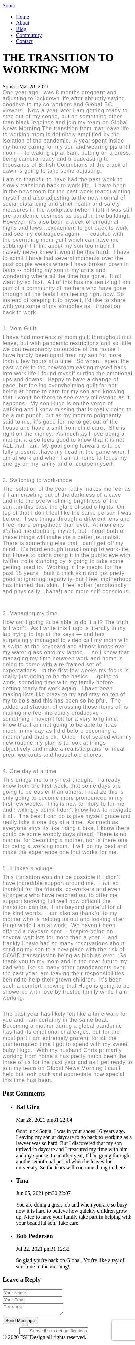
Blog (21, 29)
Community (29, 35)
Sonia (9, 5)
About (22, 23)
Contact (24, 41)
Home (22, 17)
